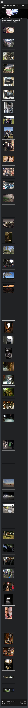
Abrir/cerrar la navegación (14, 2)
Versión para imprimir (8, 701)
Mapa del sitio (7, 703)
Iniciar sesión (22, 701)
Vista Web (23, 703)
